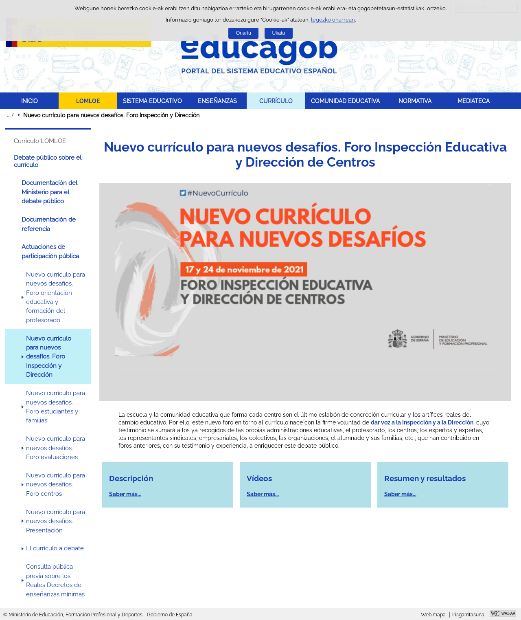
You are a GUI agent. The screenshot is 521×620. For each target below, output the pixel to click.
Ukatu (278, 33)
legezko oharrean (333, 20)
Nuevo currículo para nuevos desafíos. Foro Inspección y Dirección (48, 357)
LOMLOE (88, 100)
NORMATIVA (414, 100)
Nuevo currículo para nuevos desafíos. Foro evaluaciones (55, 448)
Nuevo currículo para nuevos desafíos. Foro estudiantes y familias (55, 406)
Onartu (243, 33)
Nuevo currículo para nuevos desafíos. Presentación (55, 521)
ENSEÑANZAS (217, 100)
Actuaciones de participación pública (50, 251)
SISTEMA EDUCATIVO (152, 100)
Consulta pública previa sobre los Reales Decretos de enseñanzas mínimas (55, 580)
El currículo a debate (55, 548)
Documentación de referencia (49, 224)
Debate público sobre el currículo (47, 161)
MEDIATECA (474, 100)
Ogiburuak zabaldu (10, 115)
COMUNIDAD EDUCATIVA (345, 100)
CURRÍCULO (276, 100)
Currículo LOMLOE (40, 141)
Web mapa (433, 615)
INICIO (29, 100)
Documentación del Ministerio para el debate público (49, 192)
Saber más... (125, 494)
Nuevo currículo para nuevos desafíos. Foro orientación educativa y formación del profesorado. (55, 297)
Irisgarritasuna (468, 615)
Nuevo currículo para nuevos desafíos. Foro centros (55, 484)
